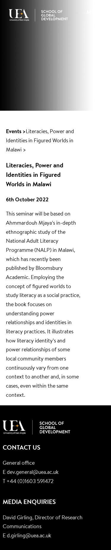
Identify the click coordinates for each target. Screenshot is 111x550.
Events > (16, 132)
